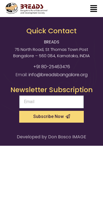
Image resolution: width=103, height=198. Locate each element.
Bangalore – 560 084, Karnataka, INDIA (51, 56)
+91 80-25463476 (51, 67)
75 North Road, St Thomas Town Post (51, 49)
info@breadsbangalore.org (58, 75)
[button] (93, 9)
